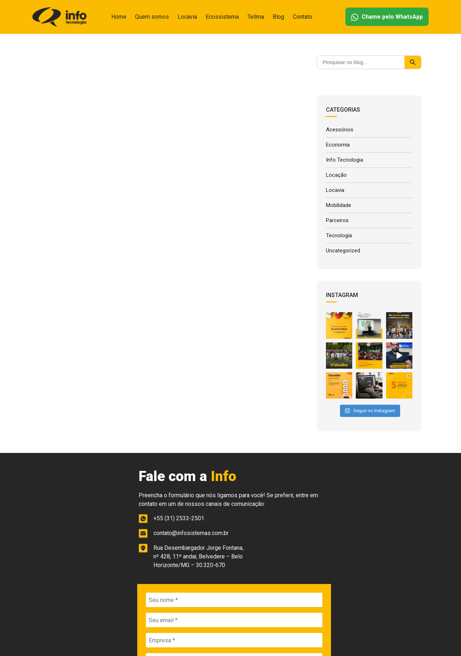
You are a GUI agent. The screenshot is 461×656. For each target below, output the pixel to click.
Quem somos (152, 16)
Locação (336, 174)
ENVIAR (333, 563)
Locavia (187, 16)
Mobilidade (338, 203)
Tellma (255, 16)
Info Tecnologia (344, 159)
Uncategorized (343, 247)
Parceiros (337, 218)
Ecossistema (222, 16)
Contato (302, 16)
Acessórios (339, 129)
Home (118, 16)
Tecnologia (339, 233)
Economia (338, 144)
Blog (278, 16)
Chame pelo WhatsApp (387, 17)
